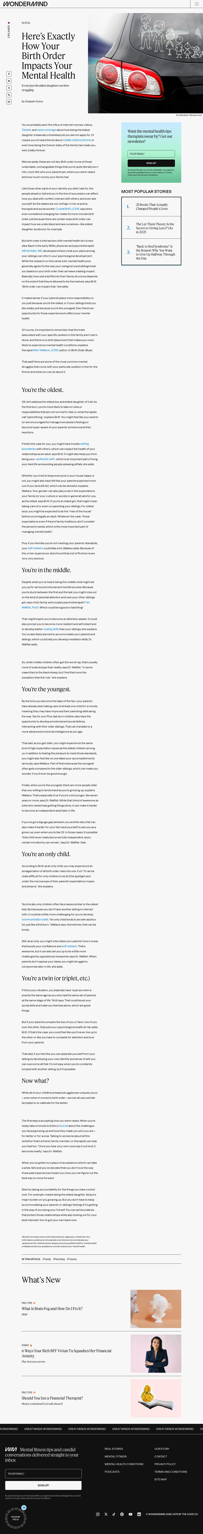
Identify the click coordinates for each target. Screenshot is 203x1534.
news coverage (46, 129)
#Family (47, 1259)
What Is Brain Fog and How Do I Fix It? (52, 1308)
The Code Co (190, 1514)
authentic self (45, 459)
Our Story (161, 1448)
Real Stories (114, 1448)
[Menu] (196, 4)
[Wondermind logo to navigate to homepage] (25, 4)
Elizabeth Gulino (34, 101)
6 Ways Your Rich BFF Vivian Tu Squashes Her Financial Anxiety (66, 1353)
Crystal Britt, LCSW (67, 208)
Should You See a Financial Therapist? (52, 1398)
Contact (160, 1456)
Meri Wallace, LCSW (45, 350)
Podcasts (112, 1471)
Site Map (160, 1479)
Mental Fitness (116, 1456)
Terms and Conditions (148, 175)
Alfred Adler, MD (32, 250)
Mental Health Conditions (124, 1464)
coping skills (51, 629)
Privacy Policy (19, 1498)
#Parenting (59, 1259)
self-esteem (36, 548)
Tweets (26, 129)
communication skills (35, 919)
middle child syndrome (77, 140)
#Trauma (72, 1259)
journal (63, 1125)
